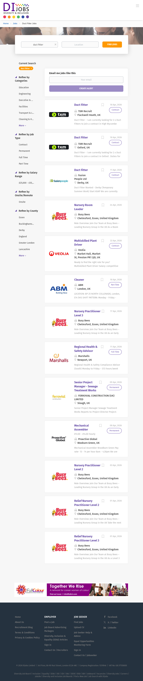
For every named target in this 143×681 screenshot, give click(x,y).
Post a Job (49, 622)
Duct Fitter (81, 105)
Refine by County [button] (28, 210)
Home (6, 23)
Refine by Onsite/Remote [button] (24, 193)
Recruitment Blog (24, 627)
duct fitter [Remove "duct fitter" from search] (25, 68)
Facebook (112, 617)
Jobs (15, 23)
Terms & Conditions (25, 632)
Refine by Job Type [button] (24, 136)
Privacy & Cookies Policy (27, 637)
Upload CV (79, 627)
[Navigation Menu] (137, 5)
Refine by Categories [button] (22, 79)
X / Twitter (113, 622)
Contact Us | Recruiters (56, 650)
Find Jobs (112, 44)
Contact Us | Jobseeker (85, 655)
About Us (19, 622)
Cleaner (79, 279)
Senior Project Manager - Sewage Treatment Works (86, 386)
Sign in (47, 645)
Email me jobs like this (62, 73)
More (21, 125)
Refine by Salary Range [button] (26, 174)
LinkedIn (112, 627)
